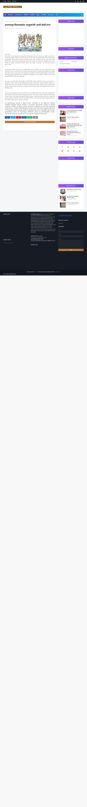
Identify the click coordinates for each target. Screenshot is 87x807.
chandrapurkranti (10, 28)
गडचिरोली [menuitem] (26, 14)
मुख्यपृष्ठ (6, 21)
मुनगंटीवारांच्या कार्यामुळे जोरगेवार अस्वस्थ (72, 197)
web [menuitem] (57, 14)
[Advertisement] (71, 33)
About (8, 1)
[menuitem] (5, 15)
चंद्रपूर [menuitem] (38, 14)
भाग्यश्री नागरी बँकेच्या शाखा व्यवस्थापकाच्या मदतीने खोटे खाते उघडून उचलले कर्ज (74, 125)
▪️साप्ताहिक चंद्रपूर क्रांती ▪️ (65, 216)
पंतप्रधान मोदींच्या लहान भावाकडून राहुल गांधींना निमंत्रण (74, 111)
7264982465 (57, 271)
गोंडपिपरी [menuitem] (32, 14)
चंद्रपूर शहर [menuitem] (10, 14)
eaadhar (36, 271)
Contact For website (65, 63)
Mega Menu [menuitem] (51, 14)
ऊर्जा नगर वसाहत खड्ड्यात (73, 117)
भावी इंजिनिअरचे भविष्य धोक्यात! (74, 189)
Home (4, 1)
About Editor (74, 61)
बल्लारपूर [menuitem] (43, 14)
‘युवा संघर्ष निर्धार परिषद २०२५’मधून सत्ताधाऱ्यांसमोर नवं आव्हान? (74, 133)
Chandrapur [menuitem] (18, 14)
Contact (14, 1)
